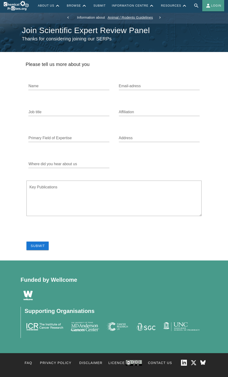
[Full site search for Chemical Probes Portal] (196, 5)
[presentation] (62, 232)
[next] (160, 17)
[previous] (68, 17)
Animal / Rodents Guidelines (130, 17)
